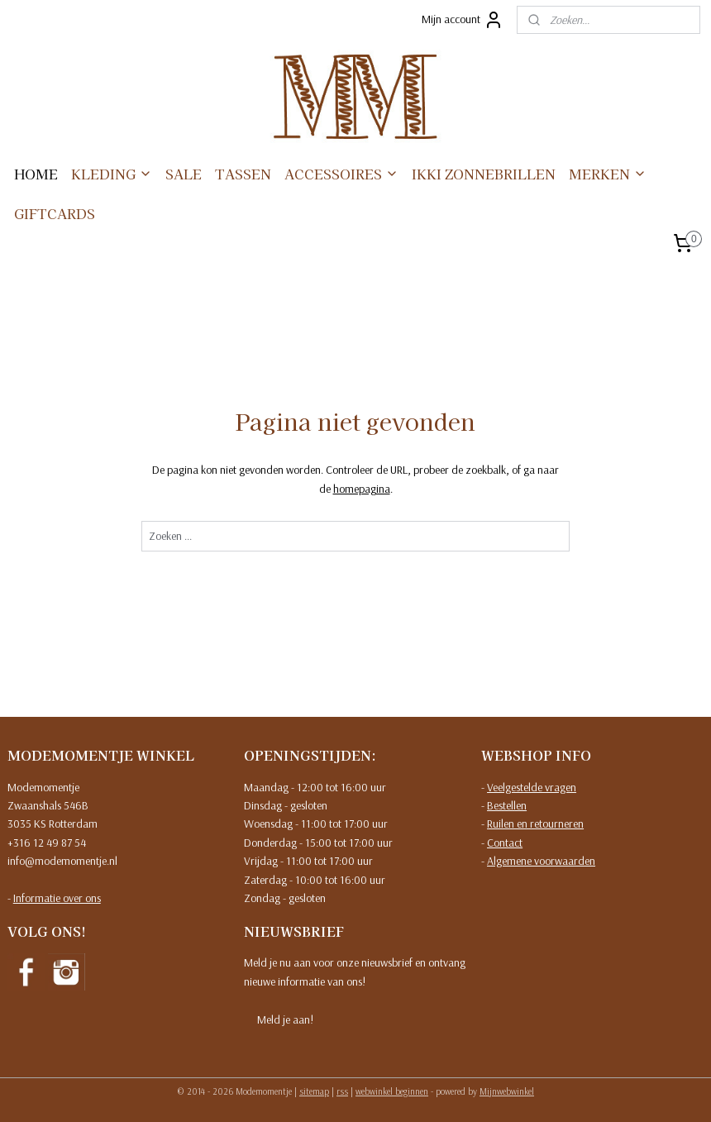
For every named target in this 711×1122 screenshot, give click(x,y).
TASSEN (243, 174)
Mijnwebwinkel (507, 1091)
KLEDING (111, 174)
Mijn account (462, 20)
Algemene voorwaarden (541, 860)
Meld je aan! (285, 1019)
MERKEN (608, 174)
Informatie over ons (57, 897)
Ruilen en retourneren (535, 823)
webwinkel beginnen (392, 1091)
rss (342, 1091)
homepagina (361, 488)
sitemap (314, 1091)
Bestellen (507, 805)
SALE (183, 174)
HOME (36, 174)
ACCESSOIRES (341, 174)
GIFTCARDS (54, 213)
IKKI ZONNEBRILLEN (484, 174)
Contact (505, 842)
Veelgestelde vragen (531, 787)
